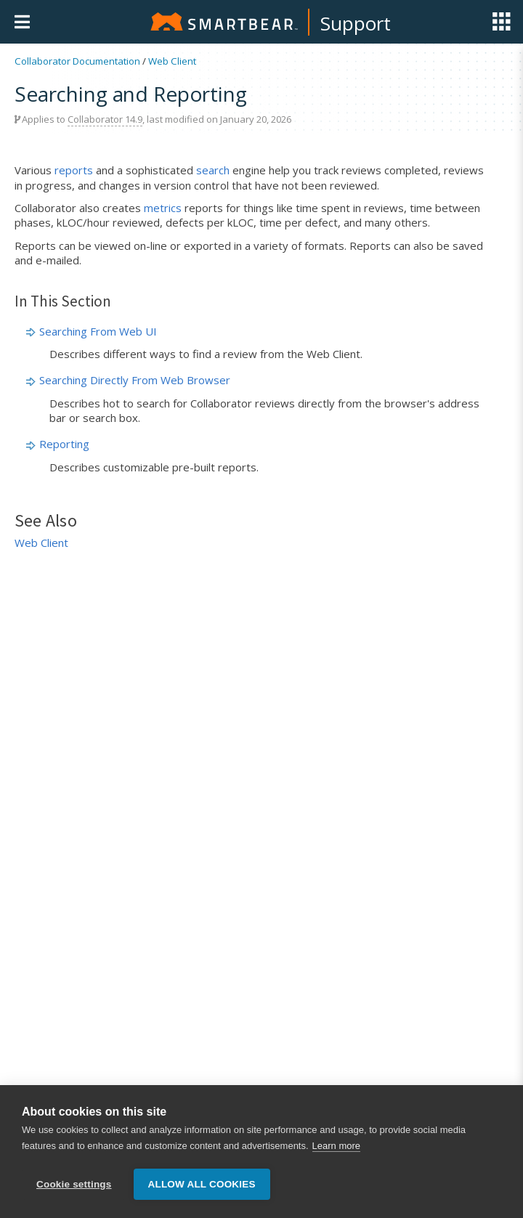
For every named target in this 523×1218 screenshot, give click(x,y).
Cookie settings (74, 1184)
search (213, 170)
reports (73, 170)
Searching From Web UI (98, 331)
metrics (163, 207)
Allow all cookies (202, 1184)
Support (355, 23)
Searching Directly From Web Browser (134, 380)
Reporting (64, 444)
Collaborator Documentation (77, 61)
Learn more (336, 1145)
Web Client (172, 61)
